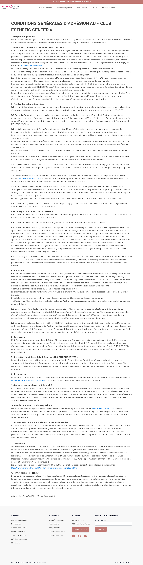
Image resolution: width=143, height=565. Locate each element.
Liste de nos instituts (19, 520)
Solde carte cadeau (18, 535)
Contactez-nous (78, 520)
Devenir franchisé (18, 531)
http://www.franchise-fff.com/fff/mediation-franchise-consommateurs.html (44, 468)
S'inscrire (101, 529)
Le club (94, 8)
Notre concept (16, 524)
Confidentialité (41, 562)
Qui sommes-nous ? (18, 527)
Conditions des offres (57, 531)
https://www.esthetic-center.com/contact (29, 380)
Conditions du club (56, 535)
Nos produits (54, 524)
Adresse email (100, 520)
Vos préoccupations (56, 520)
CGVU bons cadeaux (19, 539)
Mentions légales (30, 562)
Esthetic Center (19, 562)
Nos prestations (55, 527)
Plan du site (15, 543)
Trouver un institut (109, 8)
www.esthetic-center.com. (31, 65)
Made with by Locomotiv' (123, 562)
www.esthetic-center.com (30, 178)
